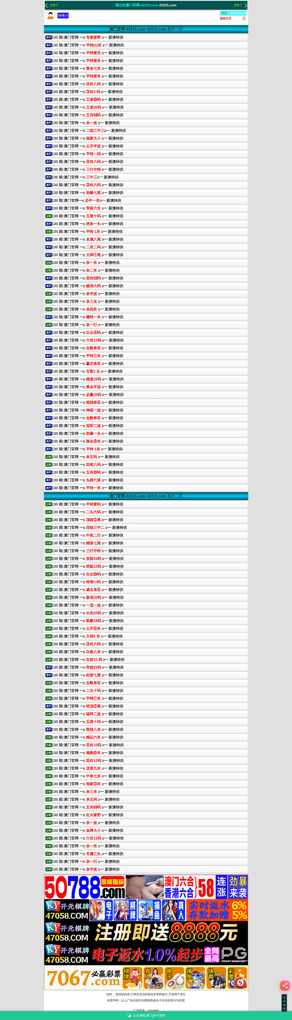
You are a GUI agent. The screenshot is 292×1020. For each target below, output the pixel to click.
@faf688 (153, 1010)
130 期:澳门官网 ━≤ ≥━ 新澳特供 (87, 37)
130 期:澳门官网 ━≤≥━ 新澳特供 (89, 131)
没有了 (51, 5)
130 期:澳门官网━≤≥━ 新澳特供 (86, 200)
